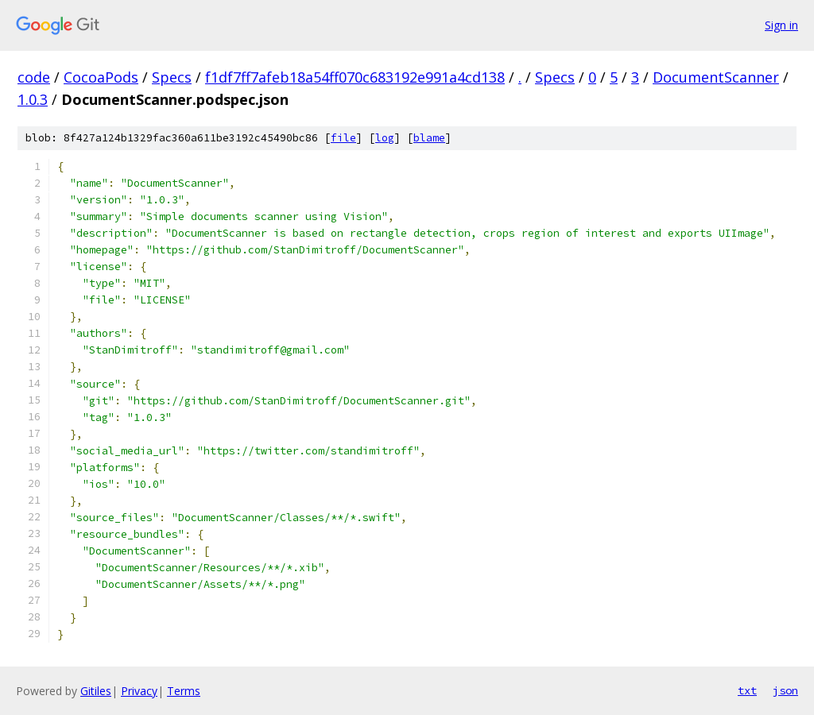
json (785, 690)
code (33, 77)
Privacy (139, 690)
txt (747, 690)
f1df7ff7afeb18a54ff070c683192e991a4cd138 (355, 77)
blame (429, 138)
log (384, 138)
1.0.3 (32, 99)
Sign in (781, 25)
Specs (172, 77)
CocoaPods (101, 77)
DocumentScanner (716, 77)
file (343, 138)
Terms (183, 690)
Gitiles (95, 690)
